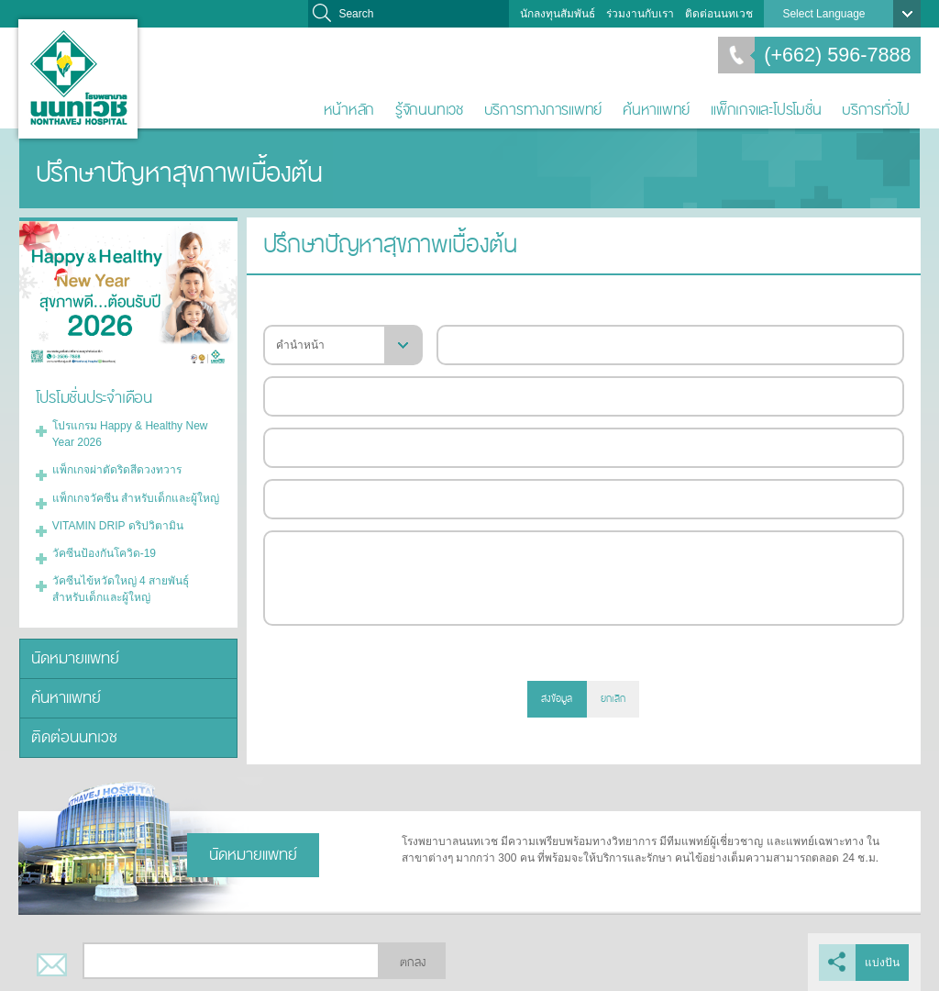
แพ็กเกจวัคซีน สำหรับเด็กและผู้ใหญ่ (135, 497)
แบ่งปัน (883, 961)
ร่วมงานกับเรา (640, 13)
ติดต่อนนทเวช (719, 13)
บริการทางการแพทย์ (543, 109)
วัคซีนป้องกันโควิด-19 (104, 552)
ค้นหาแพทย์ (656, 109)
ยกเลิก (613, 699)
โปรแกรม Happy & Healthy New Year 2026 (130, 434)
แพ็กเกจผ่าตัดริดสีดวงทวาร (117, 469)
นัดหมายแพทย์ (75, 657)
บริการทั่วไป (876, 109)
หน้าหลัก (349, 109)
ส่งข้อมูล (556, 699)
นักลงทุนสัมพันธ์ (557, 13)
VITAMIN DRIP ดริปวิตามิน (117, 524)
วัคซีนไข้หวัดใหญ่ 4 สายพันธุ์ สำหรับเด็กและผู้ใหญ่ (120, 588)
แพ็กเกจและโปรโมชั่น (766, 109)
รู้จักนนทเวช (429, 109)
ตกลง (412, 961)
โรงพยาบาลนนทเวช (78, 79)
